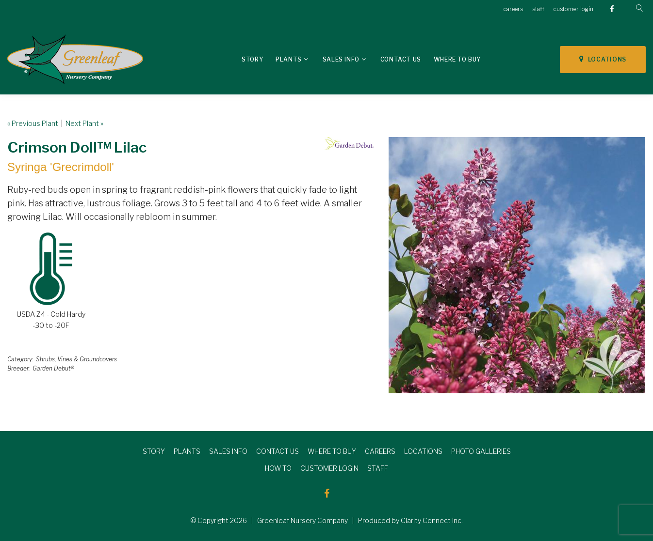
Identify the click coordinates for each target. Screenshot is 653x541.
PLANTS (187, 451)
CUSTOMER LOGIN (329, 468)
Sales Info (341, 59)
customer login (573, 9)
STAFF (377, 468)
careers (513, 9)
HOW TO (278, 468)
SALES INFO (228, 451)
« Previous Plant (32, 123)
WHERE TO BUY (332, 451)
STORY (154, 451)
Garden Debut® (53, 368)
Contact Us (400, 59)
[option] (517, 265)
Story (252, 59)
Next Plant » (84, 123)
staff (538, 9)
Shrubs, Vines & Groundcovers (76, 359)
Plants (289, 59)
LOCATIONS (602, 59)
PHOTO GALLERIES (481, 451)
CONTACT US (277, 451)
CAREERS (380, 451)
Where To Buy (457, 59)
